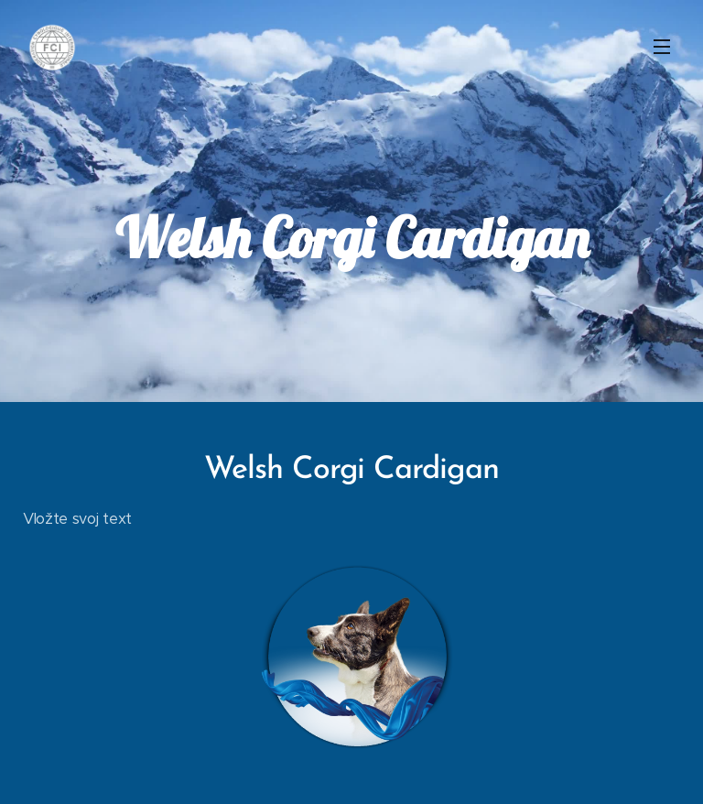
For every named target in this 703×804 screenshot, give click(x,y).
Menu (662, 47)
